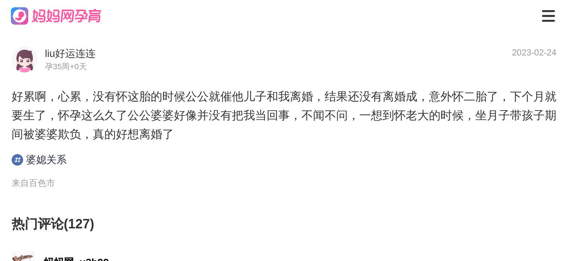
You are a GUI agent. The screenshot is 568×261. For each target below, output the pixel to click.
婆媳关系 (39, 160)
